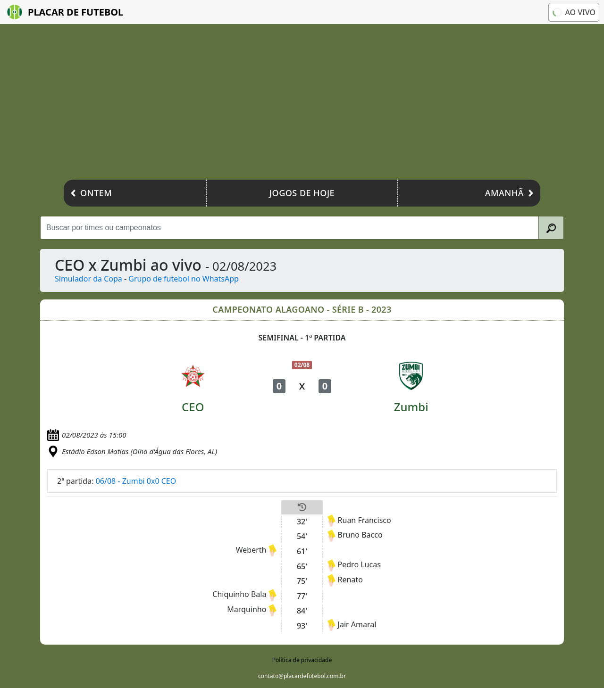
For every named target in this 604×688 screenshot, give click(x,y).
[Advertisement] (302, 104)
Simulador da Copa (88, 279)
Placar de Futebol (65, 12)
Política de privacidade (302, 660)
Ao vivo (573, 11)
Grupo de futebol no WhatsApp (183, 279)
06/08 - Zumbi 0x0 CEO (136, 481)
